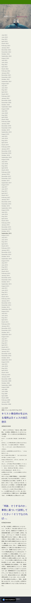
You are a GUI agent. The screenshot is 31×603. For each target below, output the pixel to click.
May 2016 (4, 216)
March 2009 (5, 398)
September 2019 (6, 132)
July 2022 (4, 60)
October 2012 (6, 307)
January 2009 (6, 402)
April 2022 (5, 66)
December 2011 (6, 328)
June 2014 (5, 265)
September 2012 (6, 309)
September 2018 (6, 157)
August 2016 (5, 210)
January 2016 (6, 225)
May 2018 (4, 166)
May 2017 (4, 191)
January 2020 (6, 123)
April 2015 (5, 244)
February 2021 (6, 96)
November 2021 (6, 77)
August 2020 (5, 109)
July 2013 (4, 288)
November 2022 (6, 52)
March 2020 (5, 119)
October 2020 (6, 104)
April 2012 (5, 319)
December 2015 (6, 227)
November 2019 (6, 128)
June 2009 (5, 391)
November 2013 (6, 279)
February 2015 (6, 248)
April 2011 (5, 345)
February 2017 (6, 197)
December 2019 (6, 126)
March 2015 (5, 246)
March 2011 (5, 347)
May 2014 (4, 267)
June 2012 (5, 315)
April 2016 (5, 218)
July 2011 (4, 339)
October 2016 (6, 206)
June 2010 (5, 366)
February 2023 (6, 45)
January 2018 (6, 174)
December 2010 (6, 353)
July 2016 (4, 212)
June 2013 (5, 290)
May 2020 (4, 115)
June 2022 (5, 62)
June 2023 (5, 37)
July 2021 (4, 85)
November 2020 (6, 102)
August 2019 (5, 134)
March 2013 (5, 296)
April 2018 (5, 168)
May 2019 (4, 140)
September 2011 (6, 334)
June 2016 (5, 214)
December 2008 (6, 404)
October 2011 (6, 332)
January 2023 (6, 47)
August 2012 (5, 311)
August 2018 (5, 159)
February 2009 (6, 400)
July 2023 (4, 35)
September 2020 (6, 106)
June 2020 (5, 113)
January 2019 (6, 149)
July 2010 (4, 364)
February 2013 (6, 298)
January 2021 (6, 98)
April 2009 (5, 395)
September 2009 (6, 385)
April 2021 (5, 92)
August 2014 (5, 260)
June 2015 (5, 239)
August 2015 (5, 235)
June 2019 (5, 138)
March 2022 (5, 69)
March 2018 (5, 170)
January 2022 (6, 73)
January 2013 (6, 301)
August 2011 (5, 336)
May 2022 (4, 64)
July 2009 (4, 389)
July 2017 (4, 187)
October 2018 (6, 155)
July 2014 (4, 263)
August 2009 (5, 387)
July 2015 (4, 237)
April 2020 (5, 117)
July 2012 (4, 313)
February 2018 (6, 172)
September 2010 (6, 360)
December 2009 (6, 379)
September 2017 (6, 182)
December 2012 (6, 303)
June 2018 (5, 163)
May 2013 (4, 292)
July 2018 (4, 161)
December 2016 (6, 201)
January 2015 (6, 250)
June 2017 (5, 189)
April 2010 (5, 370)
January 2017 (6, 199)
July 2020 (4, 111)
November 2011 (6, 330)
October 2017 (6, 180)
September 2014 (6, 258)
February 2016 (6, 222)
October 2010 (6, 357)
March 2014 (5, 271)
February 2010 (6, 374)
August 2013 (5, 286)
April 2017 (5, 193)
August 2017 (5, 185)
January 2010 (6, 376)
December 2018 (6, 151)
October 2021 (6, 79)
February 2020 (6, 121)
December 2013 (6, 277)
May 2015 (4, 241)
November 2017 (6, 178)
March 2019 (5, 144)
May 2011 (4, 343)
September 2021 (6, 81)
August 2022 (5, 58)
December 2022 (6, 50)
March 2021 (5, 94)
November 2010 (6, 355)
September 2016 (6, 208)
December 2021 (6, 75)
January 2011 (6, 351)
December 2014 (6, 252)
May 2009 (4, 393)
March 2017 (5, 195)
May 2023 (4, 39)
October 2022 (6, 54)
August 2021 (5, 83)
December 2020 (6, 100)
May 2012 (4, 317)
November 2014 (6, 254)
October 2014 (6, 256)
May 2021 (4, 90)
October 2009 (6, 383)
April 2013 (5, 294)
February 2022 (6, 71)
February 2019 (6, 147)
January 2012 (6, 326)
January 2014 (6, 275)
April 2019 (5, 142)
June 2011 (5, 341)
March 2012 (5, 322)
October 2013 (6, 282)
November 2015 (6, 229)
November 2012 (6, 305)
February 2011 (6, 349)
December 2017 (6, 176)
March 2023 (5, 43)
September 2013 (6, 284)
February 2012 (6, 324)
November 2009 (6, 381)
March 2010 (5, 372)
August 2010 (5, 362)
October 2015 (6, 231)
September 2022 (6, 56)
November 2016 (6, 204)
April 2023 (5, 41)
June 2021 (5, 88)
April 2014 (5, 269)
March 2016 (5, 220)
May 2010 (4, 368)
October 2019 (6, 130)
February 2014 (6, 273)
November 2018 (6, 153)
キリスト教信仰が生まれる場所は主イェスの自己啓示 (15, 417)
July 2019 (4, 136)
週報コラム (5, 410)
